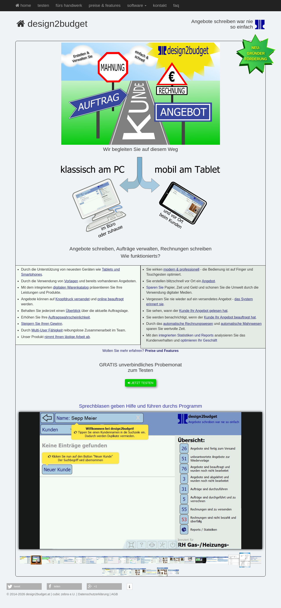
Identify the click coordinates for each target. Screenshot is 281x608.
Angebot (208, 281)
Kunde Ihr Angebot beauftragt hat (230, 317)
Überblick (73, 311)
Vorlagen (71, 281)
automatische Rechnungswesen (188, 324)
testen (43, 5)
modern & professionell (181, 269)
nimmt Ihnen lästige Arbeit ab (67, 337)
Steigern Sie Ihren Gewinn (41, 324)
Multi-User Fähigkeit (47, 330)
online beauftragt (110, 299)
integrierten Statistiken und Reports (186, 335)
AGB (114, 594)
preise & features (105, 5)
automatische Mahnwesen (241, 324)
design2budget (51, 23)
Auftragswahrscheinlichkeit (69, 317)
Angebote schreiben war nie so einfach (222, 24)
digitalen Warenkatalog (71, 287)
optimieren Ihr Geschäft (199, 340)
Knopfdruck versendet (73, 299)
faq (176, 5)
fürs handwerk (69, 5)
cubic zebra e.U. (64, 594)
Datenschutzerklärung (93, 594)
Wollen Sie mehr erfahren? (140, 351)
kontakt (160, 5)
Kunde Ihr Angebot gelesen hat (203, 311)
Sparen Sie (155, 287)
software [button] (136, 5)
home (23, 5)
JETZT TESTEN (140, 383)
